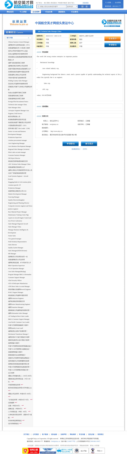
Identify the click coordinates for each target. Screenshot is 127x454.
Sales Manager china (14, 107)
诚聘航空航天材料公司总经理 (18, 66)
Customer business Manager (16, 155)
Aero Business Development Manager (19, 146)
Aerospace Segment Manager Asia (18, 110)
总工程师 (11, 373)
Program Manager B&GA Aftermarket (19, 274)
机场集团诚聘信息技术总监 (17, 119)
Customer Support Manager (16, 277)
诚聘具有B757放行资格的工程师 (18, 337)
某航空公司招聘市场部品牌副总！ (19, 358)
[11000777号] (71, 441)
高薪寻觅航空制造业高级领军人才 (19, 69)
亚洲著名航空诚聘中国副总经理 (18, 72)
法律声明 (63, 434)
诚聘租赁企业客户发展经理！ (18, 331)
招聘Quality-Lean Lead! (15, 328)
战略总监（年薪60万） (15, 409)
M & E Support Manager (15, 292)
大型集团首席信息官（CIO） (17, 125)
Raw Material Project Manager (17, 212)
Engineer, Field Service (15, 113)
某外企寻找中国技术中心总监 (18, 51)
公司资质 (36, 434)
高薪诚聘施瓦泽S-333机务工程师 (19, 48)
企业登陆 (118, 2)
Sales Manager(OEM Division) (17, 251)
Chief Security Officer (15, 280)
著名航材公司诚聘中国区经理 (18, 295)
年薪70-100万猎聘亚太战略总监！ (19, 349)
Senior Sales (12, 236)
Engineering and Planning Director (18, 203)
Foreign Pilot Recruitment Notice (18, 101)
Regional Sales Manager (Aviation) (18, 149)
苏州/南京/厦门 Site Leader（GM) (19, 128)
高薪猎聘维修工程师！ (15, 352)
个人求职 (23, 12)
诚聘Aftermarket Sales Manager (18, 313)
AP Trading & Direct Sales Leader (18, 316)
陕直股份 (54, 3)
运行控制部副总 (13, 423)
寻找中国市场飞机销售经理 (17, 78)
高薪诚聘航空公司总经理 (16, 259)
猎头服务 (54, 434)
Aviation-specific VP (14, 185)
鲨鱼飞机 (71, 3)
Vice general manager (14, 239)
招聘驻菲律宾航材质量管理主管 (18, 364)
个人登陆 (108, 2)
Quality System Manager (15, 248)
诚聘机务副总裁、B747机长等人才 (19, 262)
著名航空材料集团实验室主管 (18, 161)
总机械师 (11, 403)
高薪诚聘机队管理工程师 (16, 98)
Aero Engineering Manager (16, 143)
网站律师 (73, 434)
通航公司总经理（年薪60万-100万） (20, 394)
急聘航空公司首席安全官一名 (18, 256)
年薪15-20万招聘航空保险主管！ (19, 370)
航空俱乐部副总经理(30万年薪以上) (20, 388)
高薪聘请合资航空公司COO (17, 191)
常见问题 (82, 434)
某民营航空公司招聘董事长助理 (18, 361)
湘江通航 (47, 3)
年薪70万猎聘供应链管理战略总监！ (20, 346)
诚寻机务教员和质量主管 (16, 301)
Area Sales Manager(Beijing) (17, 271)
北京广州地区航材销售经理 (17, 173)
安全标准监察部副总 (15, 420)
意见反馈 (91, 434)
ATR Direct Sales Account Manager (19, 286)
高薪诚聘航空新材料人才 (16, 167)
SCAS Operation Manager (16, 268)
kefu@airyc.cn (55, 441)
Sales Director (12, 245)
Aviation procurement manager (17, 140)
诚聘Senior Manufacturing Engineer (19, 304)
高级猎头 (61, 12)
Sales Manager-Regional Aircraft (18, 224)
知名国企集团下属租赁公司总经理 (19, 122)
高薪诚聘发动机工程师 (15, 96)
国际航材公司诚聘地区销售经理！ (19, 310)
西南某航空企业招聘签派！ (17, 355)
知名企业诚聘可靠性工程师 (17, 93)
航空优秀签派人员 (14, 116)
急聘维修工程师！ (14, 343)
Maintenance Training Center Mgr (18, 215)
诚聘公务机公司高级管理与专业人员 (20, 170)
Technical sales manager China (17, 104)
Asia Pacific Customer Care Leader (18, 322)
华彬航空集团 (62, 3)
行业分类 (48, 12)
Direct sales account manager (17, 152)
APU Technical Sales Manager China (19, 164)
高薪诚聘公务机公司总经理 (17, 75)
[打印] (85, 149)
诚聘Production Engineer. (16, 298)
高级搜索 (86, 3)
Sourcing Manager (13, 197)
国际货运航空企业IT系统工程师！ (19, 340)
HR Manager (12, 254)
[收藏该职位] (76, 149)
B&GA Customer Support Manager (18, 319)
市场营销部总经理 (14, 385)
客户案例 (45, 434)
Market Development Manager (17, 194)
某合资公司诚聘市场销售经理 (18, 84)
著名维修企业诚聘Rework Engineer (19, 289)
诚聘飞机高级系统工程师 (16, 63)
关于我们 (26, 434)
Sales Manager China (14, 227)
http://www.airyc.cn (56, 131)
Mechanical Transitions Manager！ (18, 334)
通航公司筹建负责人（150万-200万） (20, 376)
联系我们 (101, 434)
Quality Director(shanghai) (16, 200)
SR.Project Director (14, 158)
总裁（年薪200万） (14, 406)
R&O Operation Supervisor (16, 265)
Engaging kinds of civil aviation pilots (19, 182)
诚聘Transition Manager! (16, 307)
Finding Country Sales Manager (17, 81)
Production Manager (14, 188)
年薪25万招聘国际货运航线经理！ (19, 367)
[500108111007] (95, 441)
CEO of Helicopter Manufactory (18, 283)
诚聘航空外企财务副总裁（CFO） (19, 45)
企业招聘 (35, 12)
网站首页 (10, 12)
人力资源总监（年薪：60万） (18, 412)
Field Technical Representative (17, 242)
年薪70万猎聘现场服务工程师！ (18, 325)
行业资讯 (74, 12)
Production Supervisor (15, 137)
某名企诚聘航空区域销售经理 (18, 54)
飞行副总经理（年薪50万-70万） (19, 400)
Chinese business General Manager (18, 42)
